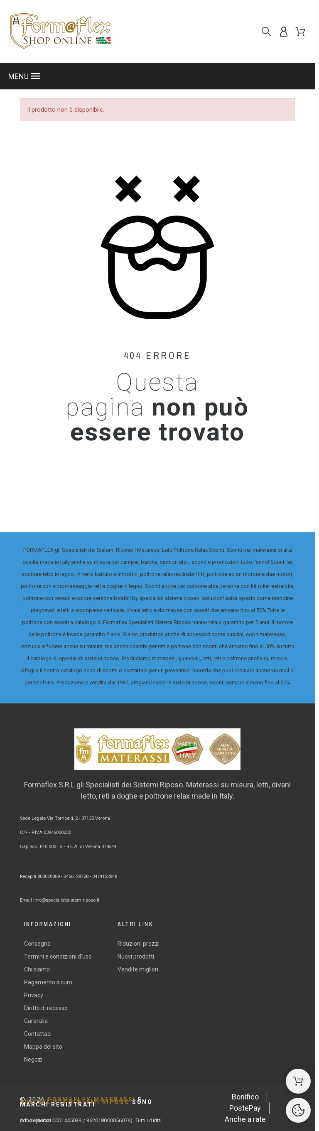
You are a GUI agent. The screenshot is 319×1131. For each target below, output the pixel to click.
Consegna (37, 943)
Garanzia (36, 1021)
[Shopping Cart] (298, 1081)
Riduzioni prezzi (139, 943)
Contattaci (38, 1033)
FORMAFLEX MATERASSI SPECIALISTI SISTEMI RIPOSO (86, 1102)
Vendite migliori (138, 969)
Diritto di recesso (46, 1008)
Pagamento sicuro (48, 982)
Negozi (33, 1059)
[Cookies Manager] (298, 1110)
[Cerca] (266, 31)
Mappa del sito (43, 1046)
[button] (157, 76)
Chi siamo (37, 969)
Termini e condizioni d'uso (58, 956)
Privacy (33, 995)
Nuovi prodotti (136, 956)
